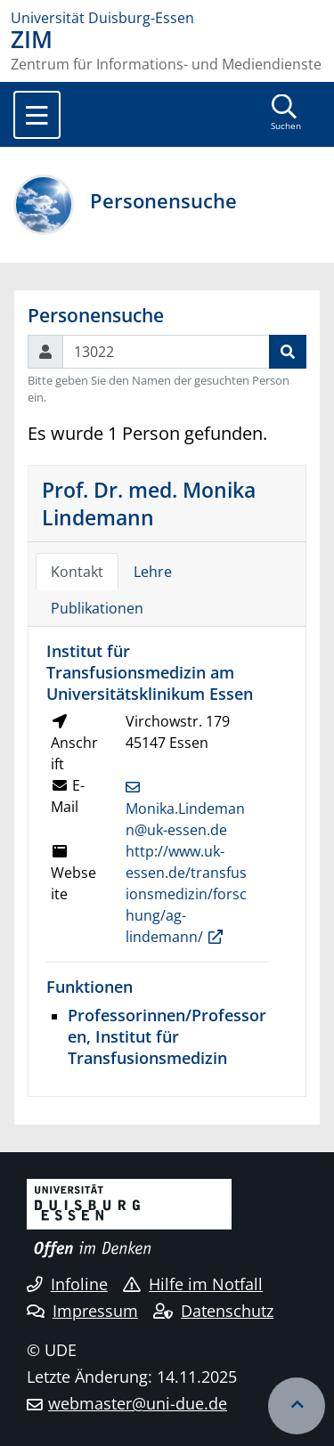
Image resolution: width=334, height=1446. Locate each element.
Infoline (67, 1284)
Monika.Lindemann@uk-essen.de (185, 819)
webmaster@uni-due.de (137, 1403)
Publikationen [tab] (97, 608)
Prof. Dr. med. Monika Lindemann (149, 503)
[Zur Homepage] (167, 17)
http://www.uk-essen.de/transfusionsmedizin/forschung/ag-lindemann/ (186, 893)
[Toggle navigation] (37, 115)
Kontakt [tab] (77, 571)
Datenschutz (213, 1310)
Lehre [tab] (153, 571)
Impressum (82, 1310)
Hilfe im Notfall (193, 1284)
